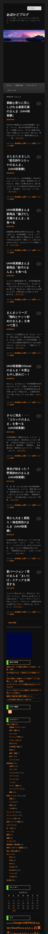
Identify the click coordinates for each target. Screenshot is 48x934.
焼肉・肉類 (13, 753)
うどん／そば (13, 740)
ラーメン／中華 (14, 737)
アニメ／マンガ (12, 812)
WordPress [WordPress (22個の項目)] (17, 928)
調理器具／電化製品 (13, 844)
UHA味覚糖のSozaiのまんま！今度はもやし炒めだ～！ (19, 370)
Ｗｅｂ (9, 854)
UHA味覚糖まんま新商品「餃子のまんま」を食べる (18, 267)
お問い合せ (19, 85)
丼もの (11, 743)
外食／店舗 (10, 724)
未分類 (9, 880)
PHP (10, 857)
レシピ (11, 802)
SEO (10, 864)
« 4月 (13, 911)
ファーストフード (15, 789)
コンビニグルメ (14, 773)
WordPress (13, 870)
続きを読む (21, 138)
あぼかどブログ (18, 14)
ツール (11, 873)
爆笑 (8, 835)
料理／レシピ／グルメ (14, 796)
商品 (10, 805)
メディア (10, 825)
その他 (11, 808)
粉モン (11, 756)
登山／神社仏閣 (12, 851)
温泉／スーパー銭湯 (13, 822)
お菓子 (24, 143)
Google (11, 867)
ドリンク (12, 779)
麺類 (10, 792)
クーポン (10, 841)
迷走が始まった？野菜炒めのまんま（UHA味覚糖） (18, 473)
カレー (11, 734)
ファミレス (13, 760)
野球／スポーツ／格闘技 (15, 848)
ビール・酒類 (13, 786)
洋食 (10, 750)
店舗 (10, 799)
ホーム (9, 85)
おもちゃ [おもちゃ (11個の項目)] (29, 928)
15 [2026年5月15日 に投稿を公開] (28, 903)
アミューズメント (13, 815)
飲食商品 (18, 143)
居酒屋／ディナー (15, 727)
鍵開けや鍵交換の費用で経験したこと (20, 696)
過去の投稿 (11, 623)
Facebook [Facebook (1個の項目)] (10, 923)
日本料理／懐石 (14, 747)
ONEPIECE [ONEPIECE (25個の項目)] (29, 923)
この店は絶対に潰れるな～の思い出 (19, 700)
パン (10, 782)
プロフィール (11, 90)
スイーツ (12, 776)
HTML (11, 860)
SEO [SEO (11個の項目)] (9, 928)
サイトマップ (31, 85)
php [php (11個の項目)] (38, 923)
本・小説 (10, 828)
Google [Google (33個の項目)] (17, 922)
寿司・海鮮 (13, 730)
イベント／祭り (12, 818)
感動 (8, 838)
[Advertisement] (24, 62)
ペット (9, 831)
